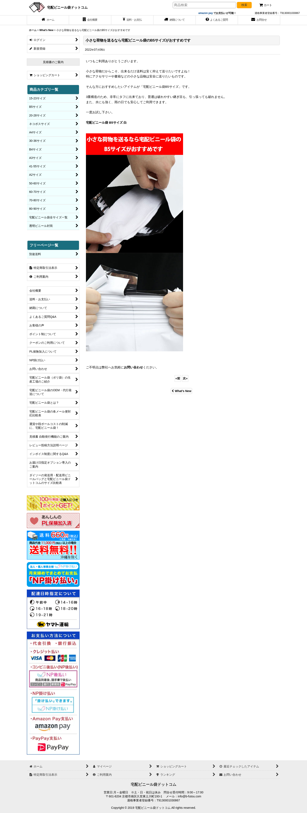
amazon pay (206, 13)
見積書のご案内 (53, 62)
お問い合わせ (133, 367)
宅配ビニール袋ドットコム (67, 7)
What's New (181, 391)
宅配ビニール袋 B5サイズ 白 (106, 122)
